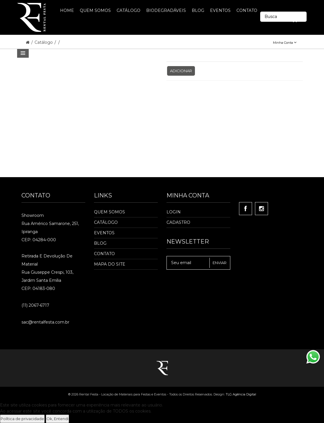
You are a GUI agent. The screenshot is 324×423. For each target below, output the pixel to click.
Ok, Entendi (57, 418)
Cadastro (178, 222)
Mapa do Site (109, 264)
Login (173, 212)
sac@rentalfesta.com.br (45, 322)
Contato (104, 253)
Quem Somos (109, 212)
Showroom (32, 215)
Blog (100, 243)
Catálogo (44, 42)
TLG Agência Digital (241, 394)
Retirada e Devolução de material (47, 260)
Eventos (104, 232)
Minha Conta (284, 43)
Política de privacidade (22, 418)
